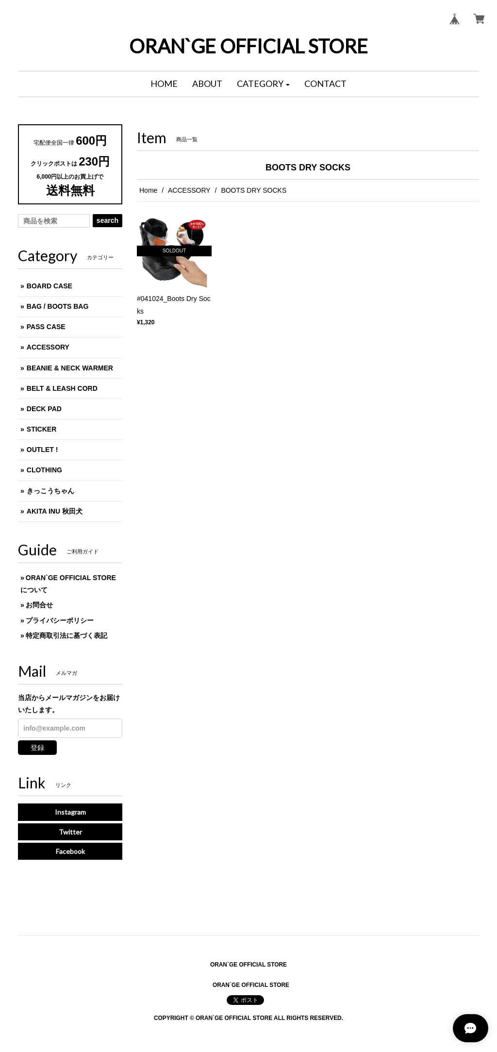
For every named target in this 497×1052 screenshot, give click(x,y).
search (107, 220)
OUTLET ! (42, 449)
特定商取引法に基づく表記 (66, 635)
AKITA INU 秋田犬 (55, 511)
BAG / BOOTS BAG (58, 306)
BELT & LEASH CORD (62, 388)
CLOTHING (44, 470)
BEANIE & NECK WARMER (70, 368)
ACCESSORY (189, 190)
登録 (37, 747)
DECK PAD (44, 409)
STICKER (41, 429)
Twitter (70, 832)
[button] (264, 84)
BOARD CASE (49, 286)
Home (148, 190)
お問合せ (39, 605)
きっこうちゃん (50, 491)
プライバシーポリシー (60, 620)
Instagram (70, 812)
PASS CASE (46, 327)
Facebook (70, 851)
